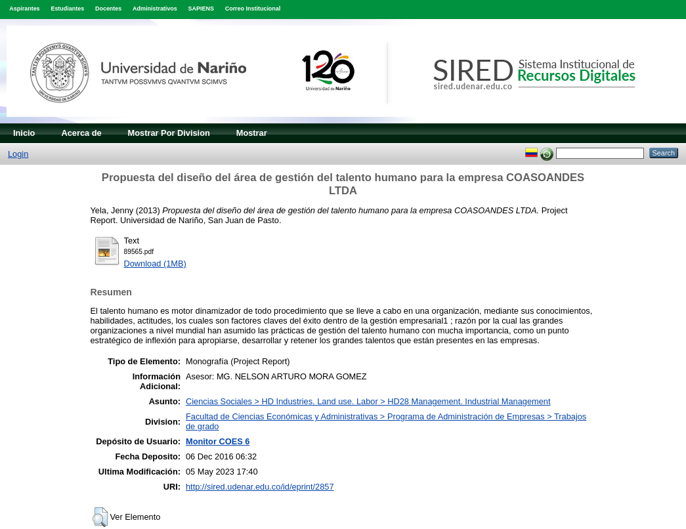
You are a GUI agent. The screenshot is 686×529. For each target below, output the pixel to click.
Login (18, 154)
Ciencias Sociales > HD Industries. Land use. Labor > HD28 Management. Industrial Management (368, 401)
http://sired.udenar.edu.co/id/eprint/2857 (260, 487)
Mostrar (251, 133)
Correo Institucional (253, 8)
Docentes (108, 8)
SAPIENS (201, 8)
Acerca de (81, 133)
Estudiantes (67, 8)
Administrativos (155, 8)
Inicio (24, 133)
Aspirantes (24, 8)
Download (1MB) (155, 263)
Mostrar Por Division (169, 133)
